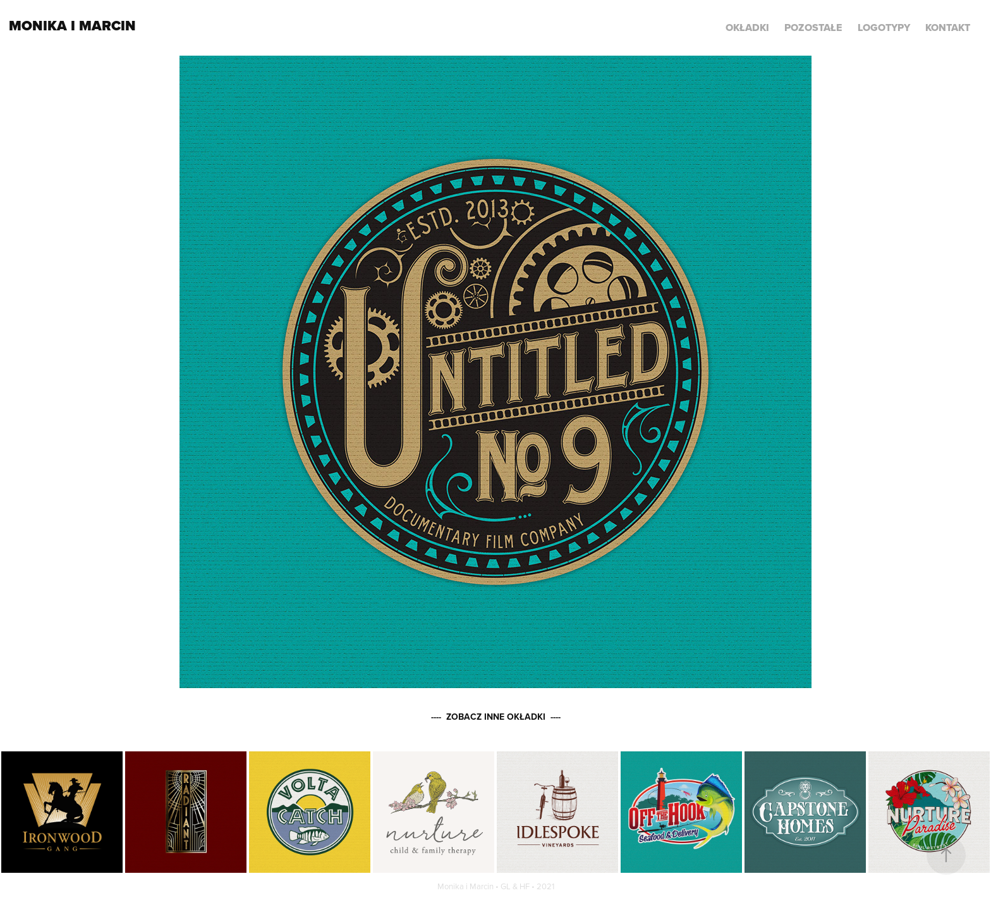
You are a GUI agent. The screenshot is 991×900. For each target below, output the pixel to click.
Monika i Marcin (72, 25)
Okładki (747, 27)
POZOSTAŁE (813, 27)
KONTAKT (947, 27)
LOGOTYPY (884, 27)
